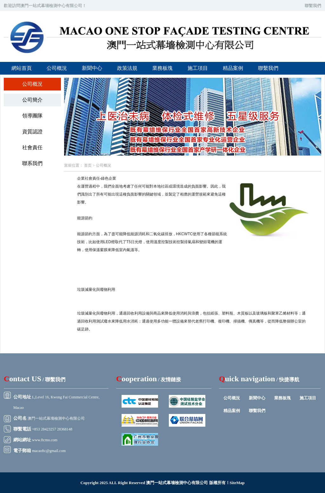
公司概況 (57, 68)
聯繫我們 (313, 5)
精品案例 (233, 68)
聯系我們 (32, 163)
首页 (88, 165)
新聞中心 (92, 68)
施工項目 (198, 68)
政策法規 (127, 68)
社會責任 (32, 147)
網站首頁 (21, 68)
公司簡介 (32, 100)
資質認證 (32, 131)
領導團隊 (32, 115)
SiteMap (237, 482)
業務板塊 (162, 68)
